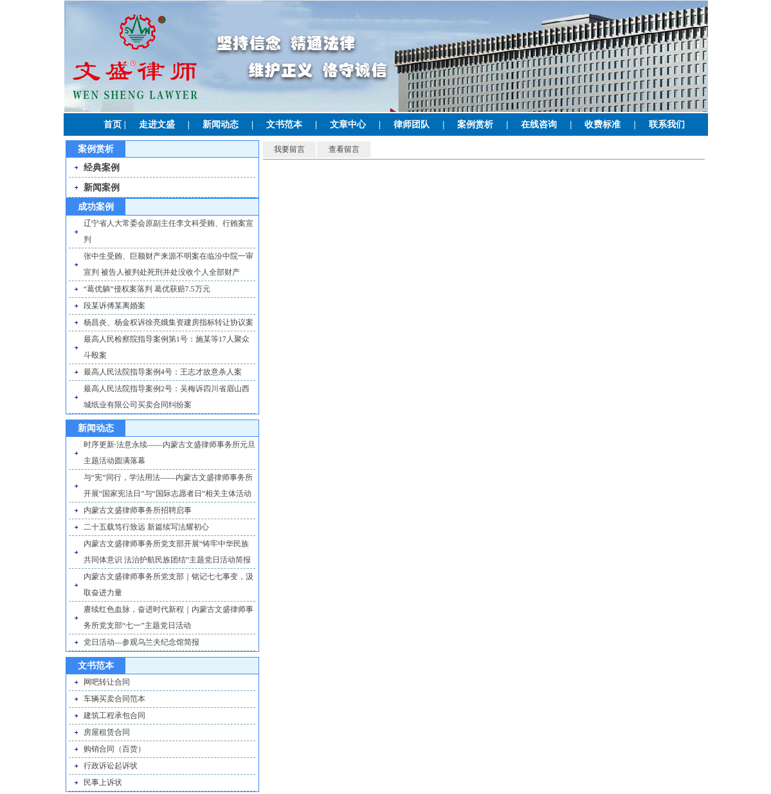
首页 (113, 124)
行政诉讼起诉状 (111, 765)
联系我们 (667, 124)
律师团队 (412, 124)
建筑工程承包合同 (114, 715)
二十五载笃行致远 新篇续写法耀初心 (146, 526)
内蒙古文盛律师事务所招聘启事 (138, 510)
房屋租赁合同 (107, 732)
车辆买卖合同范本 (114, 698)
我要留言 (289, 149)
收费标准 (603, 124)
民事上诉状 (103, 782)
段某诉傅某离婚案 (114, 305)
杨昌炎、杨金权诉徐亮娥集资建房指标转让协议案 (168, 322)
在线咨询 (539, 124)
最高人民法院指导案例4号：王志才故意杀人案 (163, 371)
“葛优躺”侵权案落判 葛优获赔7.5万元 (147, 288)
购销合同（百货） (114, 748)
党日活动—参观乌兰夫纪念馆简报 (141, 642)
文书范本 (284, 124)
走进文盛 (157, 124)
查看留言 (344, 149)
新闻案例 (102, 187)
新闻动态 (221, 124)
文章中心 (348, 124)
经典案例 (102, 167)
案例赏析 (475, 124)
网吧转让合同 (107, 682)
